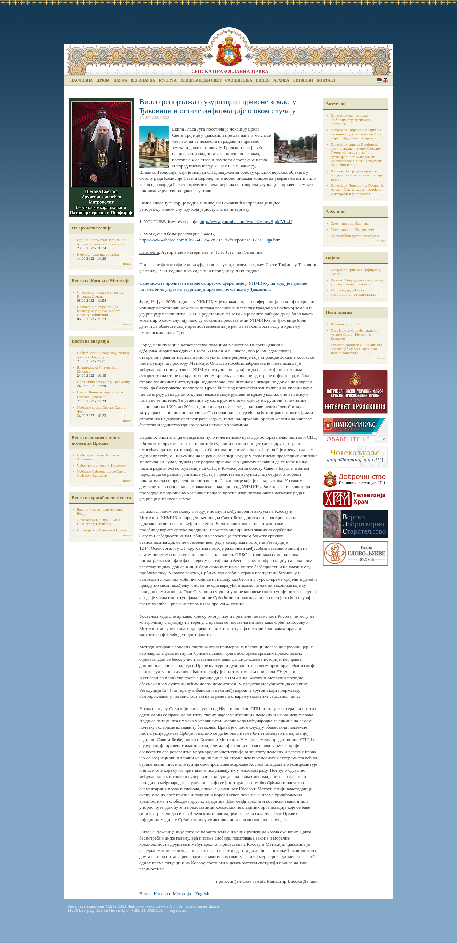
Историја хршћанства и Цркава (102, 530)
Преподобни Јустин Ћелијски (355, 236)
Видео (263, 80)
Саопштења (238, 80)
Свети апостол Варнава (350, 223)
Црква (102, 80)
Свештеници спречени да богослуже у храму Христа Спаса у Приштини (98, 311)
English (385, 80)
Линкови (303, 80)
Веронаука (143, 80)
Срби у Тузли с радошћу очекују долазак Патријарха (103, 355)
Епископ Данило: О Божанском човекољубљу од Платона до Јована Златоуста (356, 349)
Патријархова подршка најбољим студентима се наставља (351, 119)
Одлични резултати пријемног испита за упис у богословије (101, 242)
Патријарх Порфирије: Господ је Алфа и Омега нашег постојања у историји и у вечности (357, 189)
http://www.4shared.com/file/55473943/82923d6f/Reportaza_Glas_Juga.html (210, 240)
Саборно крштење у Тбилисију (102, 465)
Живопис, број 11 (345, 324)
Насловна (81, 80)
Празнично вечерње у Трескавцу (103, 382)
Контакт (326, 80)
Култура (168, 80)
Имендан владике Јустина (98, 254)
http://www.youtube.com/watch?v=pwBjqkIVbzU (246, 221)
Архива (281, 80)
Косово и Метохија (172, 893)
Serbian (379, 80)
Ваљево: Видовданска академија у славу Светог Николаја (357, 282)
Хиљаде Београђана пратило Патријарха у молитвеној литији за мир (357, 175)
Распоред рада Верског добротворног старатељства (353, 292)
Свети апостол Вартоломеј (352, 229)
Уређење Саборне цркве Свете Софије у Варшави (101, 473)
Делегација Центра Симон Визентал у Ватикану (98, 522)
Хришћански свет (201, 80)
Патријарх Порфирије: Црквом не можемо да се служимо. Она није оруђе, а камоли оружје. (356, 134)
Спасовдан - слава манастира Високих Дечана (100, 294)
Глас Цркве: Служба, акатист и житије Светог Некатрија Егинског (356, 334)
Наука (120, 80)
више (127, 263)
